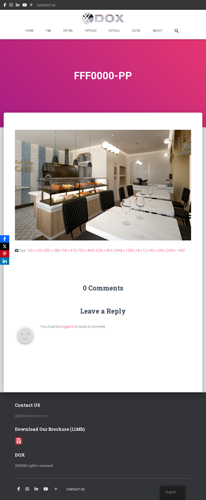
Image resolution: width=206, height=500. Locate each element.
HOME (29, 30)
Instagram (11, 5)
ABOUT (157, 30)
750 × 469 (85, 250)
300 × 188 (51, 250)
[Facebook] (4, 239)
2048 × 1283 (123, 250)
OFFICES (90, 30)
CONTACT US (46, 5)
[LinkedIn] (4, 261)
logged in (68, 327)
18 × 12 (141, 250)
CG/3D (136, 30)
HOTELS (114, 30)
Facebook (5, 5)
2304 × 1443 (175, 250)
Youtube (25, 5)
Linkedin (17, 5)
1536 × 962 (103, 250)
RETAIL (68, 30)
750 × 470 (68, 250)
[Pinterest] (4, 253)
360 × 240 (156, 250)
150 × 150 (34, 250)
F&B (48, 30)
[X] (4, 246)
